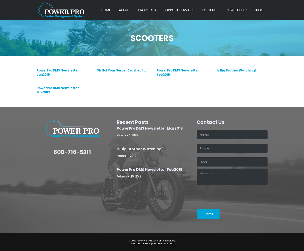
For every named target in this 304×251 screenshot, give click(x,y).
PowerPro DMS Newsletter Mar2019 (150, 128)
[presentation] (227, 195)
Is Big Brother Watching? (236, 70)
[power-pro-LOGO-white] (61, 10)
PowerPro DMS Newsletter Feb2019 (149, 169)
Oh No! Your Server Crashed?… (121, 70)
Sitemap (168, 243)
